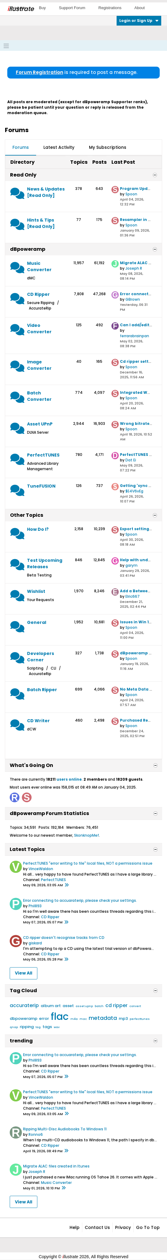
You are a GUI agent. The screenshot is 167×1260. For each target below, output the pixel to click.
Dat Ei (130, 460)
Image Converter (39, 365)
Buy (42, 7)
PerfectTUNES (43, 455)
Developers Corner (40, 656)
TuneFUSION (41, 486)
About (140, 7)
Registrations (109, 7)
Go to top (148, 1227)
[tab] (20, 148)
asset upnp (84, 1006)
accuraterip (24, 1005)
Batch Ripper (42, 690)
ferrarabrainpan (134, 335)
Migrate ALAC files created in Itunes (56, 1166)
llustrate (20, 9)
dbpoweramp (23, 1018)
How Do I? (38, 529)
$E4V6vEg (134, 491)
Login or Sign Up (138, 20)
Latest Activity (58, 147)
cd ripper (116, 1005)
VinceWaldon (41, 868)
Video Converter (39, 328)
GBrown (132, 299)
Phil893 (35, 905)
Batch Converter (39, 396)
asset (68, 1006)
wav (57, 1027)
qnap (14, 1027)
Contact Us (97, 1227)
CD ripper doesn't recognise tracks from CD (63, 937)
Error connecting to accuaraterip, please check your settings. (80, 900)
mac (83, 1019)
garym (131, 565)
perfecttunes (140, 1019)
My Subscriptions (107, 147)
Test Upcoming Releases (44, 563)
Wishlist (36, 591)
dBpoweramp (27, 249)
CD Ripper (38, 294)
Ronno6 (36, 1134)
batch (99, 1006)
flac (60, 1016)
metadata (103, 1018)
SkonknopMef (86, 835)
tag (38, 1027)
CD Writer (38, 721)
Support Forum (72, 7)
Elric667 (132, 596)
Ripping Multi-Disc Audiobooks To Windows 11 (65, 1129)
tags (47, 1027)
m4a (74, 1019)
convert (135, 1006)
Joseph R (133, 268)
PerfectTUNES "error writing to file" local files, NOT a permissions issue (87, 863)
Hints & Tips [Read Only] (41, 223)
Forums (20, 147)
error (44, 1018)
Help (75, 1227)
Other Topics (26, 515)
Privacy (123, 1227)
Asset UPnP (40, 424)
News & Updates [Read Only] (46, 192)
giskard (35, 943)
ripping (27, 1027)
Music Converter (39, 266)
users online (69, 779)
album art (51, 1006)
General (36, 622)
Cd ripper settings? (140, 361)
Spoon (131, 194)
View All (23, 973)
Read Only (23, 174)
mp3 (123, 1018)
